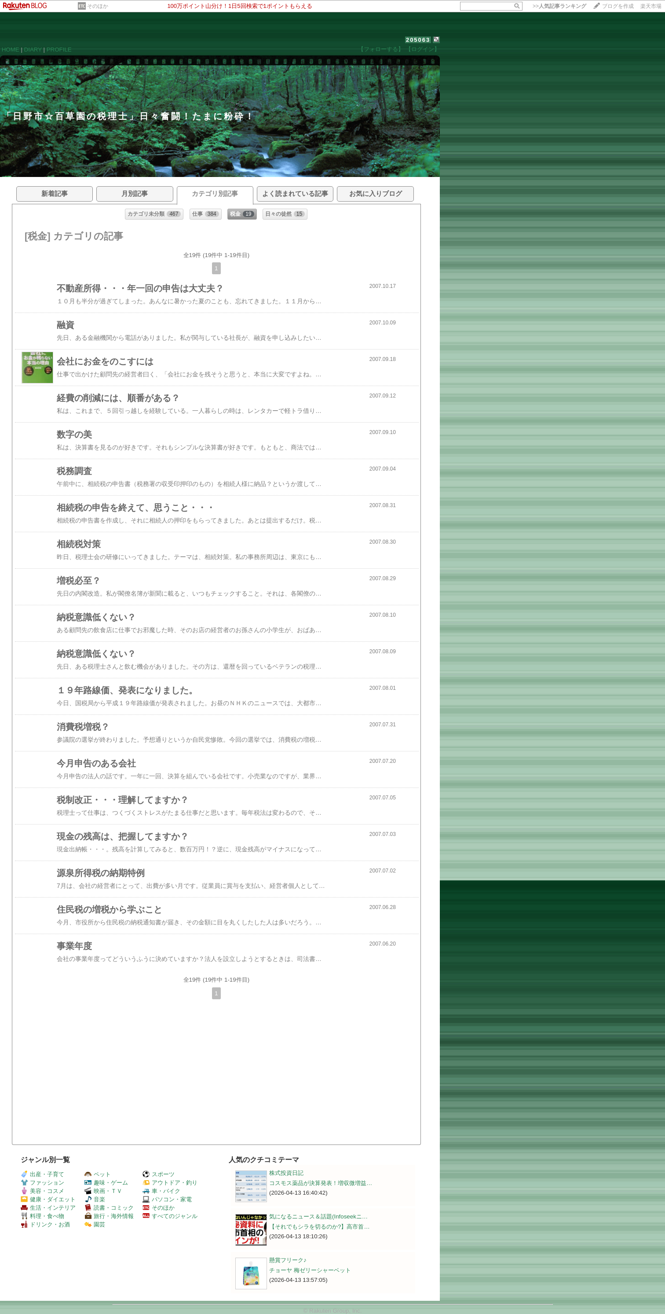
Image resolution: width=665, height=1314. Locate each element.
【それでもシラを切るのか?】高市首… (319, 1226)
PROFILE (59, 49)
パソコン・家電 (167, 1199)
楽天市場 (650, 6)
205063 (418, 40)
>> (559, 6)
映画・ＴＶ (103, 1191)
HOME (10, 49)
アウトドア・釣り (169, 1182)
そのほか (97, 6)
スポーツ (158, 1174)
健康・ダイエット (48, 1199)
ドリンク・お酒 (45, 1224)
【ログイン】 (423, 49)
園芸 (94, 1224)
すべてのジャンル (169, 1216)
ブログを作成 (618, 6)
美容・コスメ (42, 1191)
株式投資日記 (286, 1173)
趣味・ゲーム (106, 1182)
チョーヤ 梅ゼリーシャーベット (310, 1270)
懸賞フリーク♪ (288, 1260)
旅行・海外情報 (109, 1216)
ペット (97, 1174)
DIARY (33, 49)
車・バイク (161, 1191)
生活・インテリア (48, 1207)
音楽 (94, 1199)
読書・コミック (109, 1207)
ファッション (42, 1182)
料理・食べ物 (42, 1216)
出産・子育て (42, 1174)
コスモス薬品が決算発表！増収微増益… (320, 1183)
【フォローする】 (381, 49)
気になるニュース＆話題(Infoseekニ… (318, 1216)
